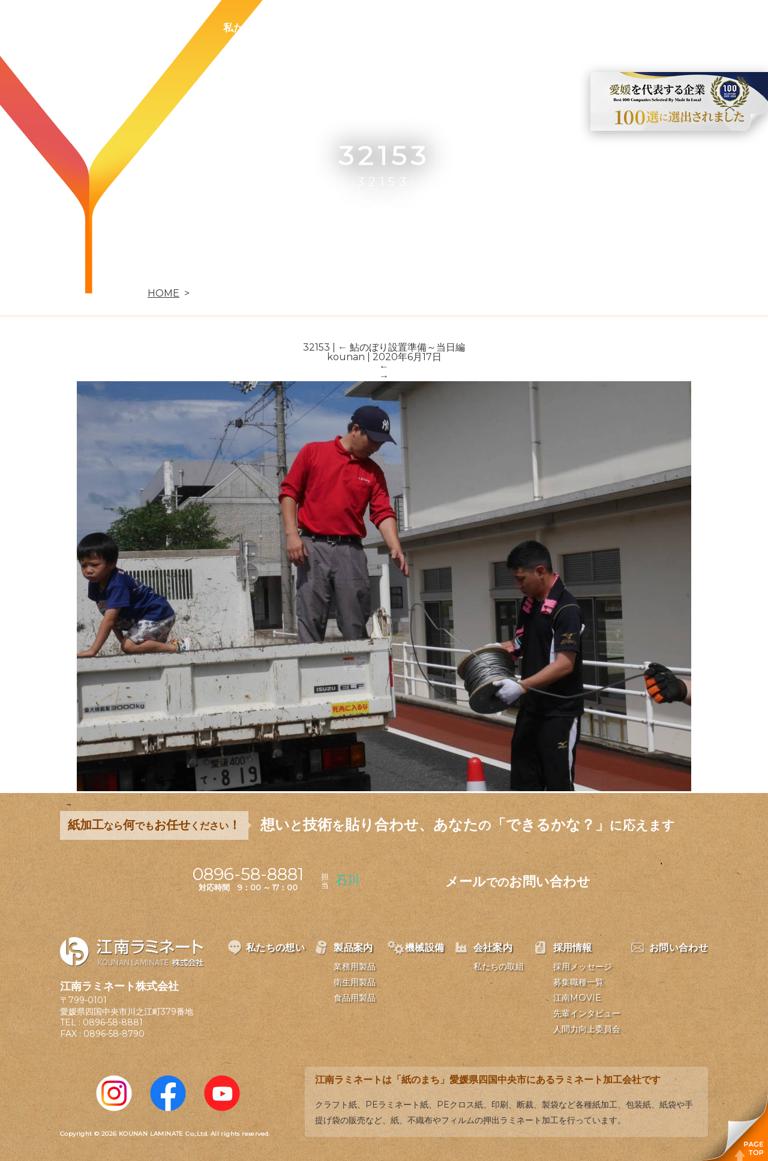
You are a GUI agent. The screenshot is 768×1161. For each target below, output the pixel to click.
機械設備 (403, 28)
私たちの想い (253, 28)
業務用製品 (355, 966)
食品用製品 (355, 997)
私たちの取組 (498, 966)
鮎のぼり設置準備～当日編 (401, 347)
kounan (346, 357)
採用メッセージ (582, 966)
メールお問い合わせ (517, 881)
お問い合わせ (622, 28)
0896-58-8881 (113, 1022)
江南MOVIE (577, 997)
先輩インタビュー (586, 1013)
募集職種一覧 (578, 982)
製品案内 (333, 28)
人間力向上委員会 (586, 1029)
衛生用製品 (355, 982)
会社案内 (472, 28)
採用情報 (542, 28)
